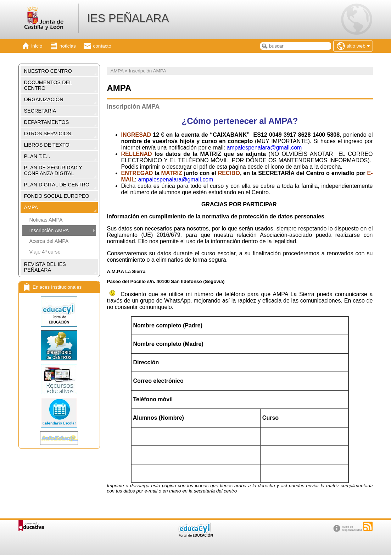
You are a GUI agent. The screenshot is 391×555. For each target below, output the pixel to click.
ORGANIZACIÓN (43, 99)
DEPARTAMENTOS (46, 122)
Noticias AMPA (46, 220)
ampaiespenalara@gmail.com (264, 148)
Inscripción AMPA (49, 230)
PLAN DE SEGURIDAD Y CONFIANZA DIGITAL (53, 170)
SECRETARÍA (40, 111)
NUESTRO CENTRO (48, 71)
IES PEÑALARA (128, 18)
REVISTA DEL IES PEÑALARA (45, 267)
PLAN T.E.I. (37, 156)
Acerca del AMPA (49, 241)
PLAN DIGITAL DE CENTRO (57, 184)
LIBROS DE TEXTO (46, 145)
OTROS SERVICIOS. (48, 133)
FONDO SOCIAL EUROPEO (56, 196)
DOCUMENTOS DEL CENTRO (48, 85)
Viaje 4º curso (45, 252)
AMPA (31, 207)
